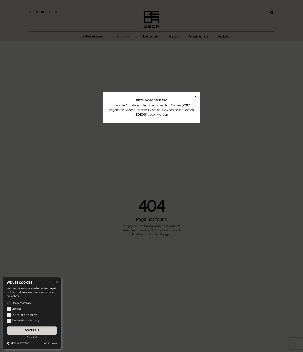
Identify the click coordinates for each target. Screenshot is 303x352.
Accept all (32, 330)
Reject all (32, 337)
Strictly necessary (19, 303)
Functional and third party (23, 321)
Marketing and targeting (22, 315)
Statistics (14, 309)
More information (18, 343)
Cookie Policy (50, 343)
